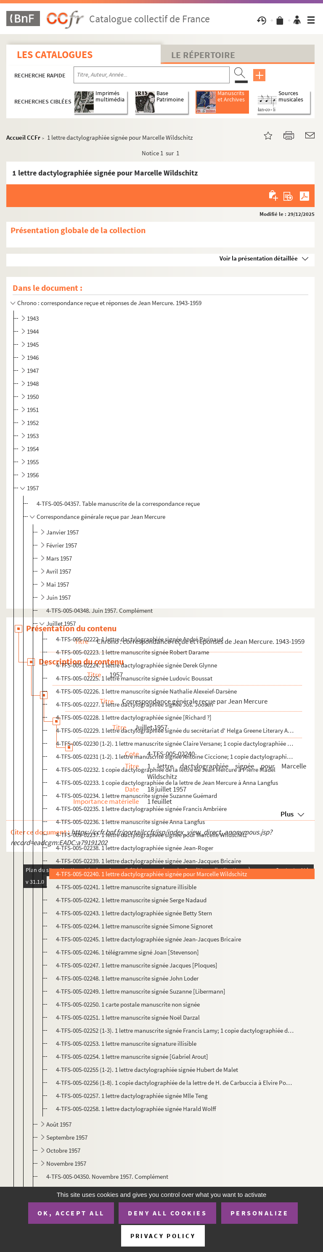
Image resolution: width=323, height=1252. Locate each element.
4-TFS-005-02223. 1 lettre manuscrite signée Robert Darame (132, 652)
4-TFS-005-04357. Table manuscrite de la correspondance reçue (118, 504)
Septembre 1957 (66, 1137)
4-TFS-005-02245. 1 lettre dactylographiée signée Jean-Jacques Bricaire (148, 939)
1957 (33, 488)
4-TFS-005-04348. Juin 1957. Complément (99, 610)
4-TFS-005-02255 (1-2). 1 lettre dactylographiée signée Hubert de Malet (147, 1070)
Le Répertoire (203, 55)
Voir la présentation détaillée (259, 258)
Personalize (259, 1213)
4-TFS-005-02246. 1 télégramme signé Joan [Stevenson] (127, 952)
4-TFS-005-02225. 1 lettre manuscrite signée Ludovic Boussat (134, 678)
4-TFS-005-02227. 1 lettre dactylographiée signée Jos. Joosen (134, 704)
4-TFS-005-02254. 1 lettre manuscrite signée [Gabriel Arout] (132, 1057)
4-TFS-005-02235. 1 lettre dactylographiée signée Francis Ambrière (141, 809)
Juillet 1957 (61, 623)
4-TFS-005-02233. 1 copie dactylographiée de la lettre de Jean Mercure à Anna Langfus (167, 783)
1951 (33, 410)
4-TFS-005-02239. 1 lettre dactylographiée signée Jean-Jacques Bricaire (148, 861)
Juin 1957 (58, 597)
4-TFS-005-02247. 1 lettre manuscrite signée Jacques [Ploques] (136, 965)
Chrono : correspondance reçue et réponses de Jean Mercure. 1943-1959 (109, 303)
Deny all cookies (167, 1213)
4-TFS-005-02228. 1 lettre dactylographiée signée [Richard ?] (134, 717)
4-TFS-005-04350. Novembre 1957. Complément (107, 1176)
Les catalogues (55, 54)
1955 (33, 462)
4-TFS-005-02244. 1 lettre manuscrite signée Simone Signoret (134, 926)
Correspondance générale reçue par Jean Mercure (101, 517)
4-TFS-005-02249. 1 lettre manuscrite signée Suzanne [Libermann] (140, 991)
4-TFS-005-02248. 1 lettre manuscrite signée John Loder (127, 978)
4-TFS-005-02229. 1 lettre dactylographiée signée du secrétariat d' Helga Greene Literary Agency (175, 730)
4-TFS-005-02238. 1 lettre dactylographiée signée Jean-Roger (134, 848)
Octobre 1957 (63, 1150)
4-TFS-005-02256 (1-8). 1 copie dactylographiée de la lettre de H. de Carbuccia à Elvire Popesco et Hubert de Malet (175, 1083)
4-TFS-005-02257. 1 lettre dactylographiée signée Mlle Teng (132, 1096)
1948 (33, 384)
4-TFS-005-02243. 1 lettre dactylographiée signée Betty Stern (134, 913)
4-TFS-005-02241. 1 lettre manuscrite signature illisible (126, 887)
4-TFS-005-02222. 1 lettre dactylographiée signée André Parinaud (139, 639)
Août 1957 (58, 1124)
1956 (33, 475)
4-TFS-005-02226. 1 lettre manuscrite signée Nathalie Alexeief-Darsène (146, 691)
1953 (33, 436)
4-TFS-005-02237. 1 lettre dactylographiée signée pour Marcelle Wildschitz (151, 835)
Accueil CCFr (23, 137)
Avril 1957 (58, 571)
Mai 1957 (57, 584)
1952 (33, 423)
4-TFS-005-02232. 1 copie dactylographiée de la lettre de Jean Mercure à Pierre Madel (165, 770)
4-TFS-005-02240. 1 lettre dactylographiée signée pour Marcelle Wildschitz (151, 874)
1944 (33, 331)
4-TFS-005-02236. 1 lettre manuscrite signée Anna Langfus (130, 822)
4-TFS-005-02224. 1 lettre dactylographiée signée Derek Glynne (136, 665)
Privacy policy (163, 1236)
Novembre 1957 (66, 1163)
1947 (33, 371)
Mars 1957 (59, 558)
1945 (33, 344)
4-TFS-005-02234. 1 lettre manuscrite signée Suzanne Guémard (136, 796)
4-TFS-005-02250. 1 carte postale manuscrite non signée (128, 1004)
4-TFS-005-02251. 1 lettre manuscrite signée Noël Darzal (128, 1017)
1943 (33, 318)
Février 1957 (61, 545)
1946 (33, 358)
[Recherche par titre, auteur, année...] (152, 74)
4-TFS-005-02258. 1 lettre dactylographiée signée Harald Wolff (136, 1109)
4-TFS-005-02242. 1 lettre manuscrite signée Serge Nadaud (131, 900)
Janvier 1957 (62, 532)
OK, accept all (71, 1213)
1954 (33, 449)
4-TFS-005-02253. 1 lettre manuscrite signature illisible (126, 1043)
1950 (33, 397)
